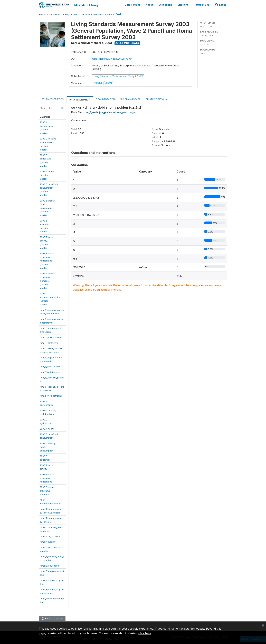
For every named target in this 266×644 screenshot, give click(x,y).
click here (144, 633)
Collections (165, 4)
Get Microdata (127, 42)
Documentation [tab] (105, 99)
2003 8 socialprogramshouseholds (47, 478)
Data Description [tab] (79, 99)
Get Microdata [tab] (130, 98)
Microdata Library (86, 5)
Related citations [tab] (156, 99)
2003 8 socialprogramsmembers (47, 491)
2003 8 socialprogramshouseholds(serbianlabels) (47, 260)
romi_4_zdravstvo (49, 342)
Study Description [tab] (53, 99)
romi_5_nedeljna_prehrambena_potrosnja (109, 112)
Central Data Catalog (58, 14)
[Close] (263, 625)
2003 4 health (47, 428)
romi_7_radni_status (50, 371)
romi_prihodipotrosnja (51, 395)
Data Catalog (132, 4)
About (149, 4)
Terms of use (201, 4)
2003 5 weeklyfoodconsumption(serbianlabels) (47, 207)
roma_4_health (47, 541)
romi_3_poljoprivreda (50, 337)
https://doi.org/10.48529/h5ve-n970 (112, 58)
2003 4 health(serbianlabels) (47, 175)
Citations (182, 4)
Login (220, 4)
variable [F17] (114, 14)
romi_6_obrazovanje (50, 366)
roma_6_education (49, 565)
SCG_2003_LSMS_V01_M (91, 14)
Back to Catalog (52, 618)
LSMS (74, 14)
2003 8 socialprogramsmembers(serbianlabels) (47, 280)
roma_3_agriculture (50, 536)
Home (42, 14)
